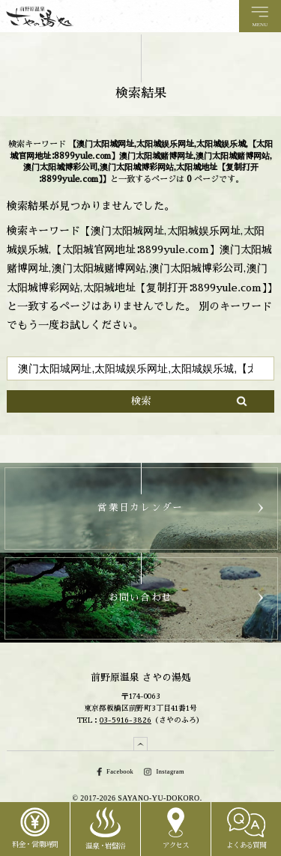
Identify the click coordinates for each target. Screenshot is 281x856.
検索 (141, 401)
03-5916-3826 (125, 720)
